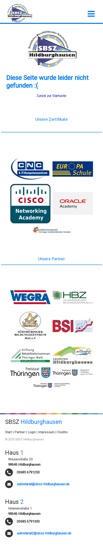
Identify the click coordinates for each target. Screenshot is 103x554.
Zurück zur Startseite (51, 96)
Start (8, 432)
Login (32, 432)
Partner (20, 432)
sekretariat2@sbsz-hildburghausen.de (44, 533)
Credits (62, 432)
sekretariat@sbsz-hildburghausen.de (43, 484)
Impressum (46, 432)
